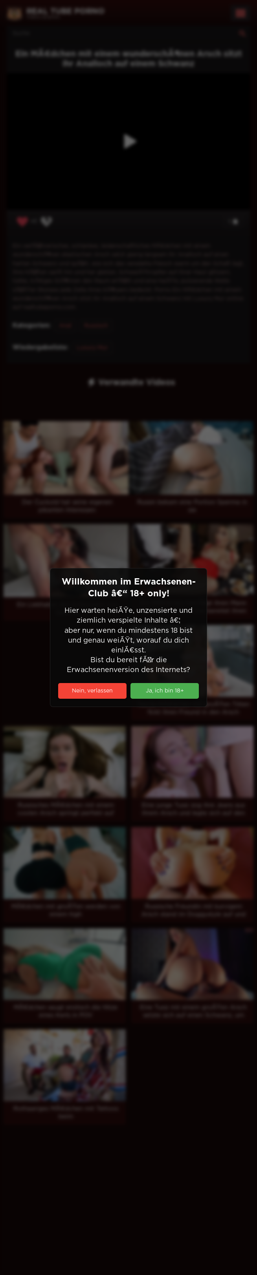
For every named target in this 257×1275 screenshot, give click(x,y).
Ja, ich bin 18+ (165, 691)
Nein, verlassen (92, 691)
